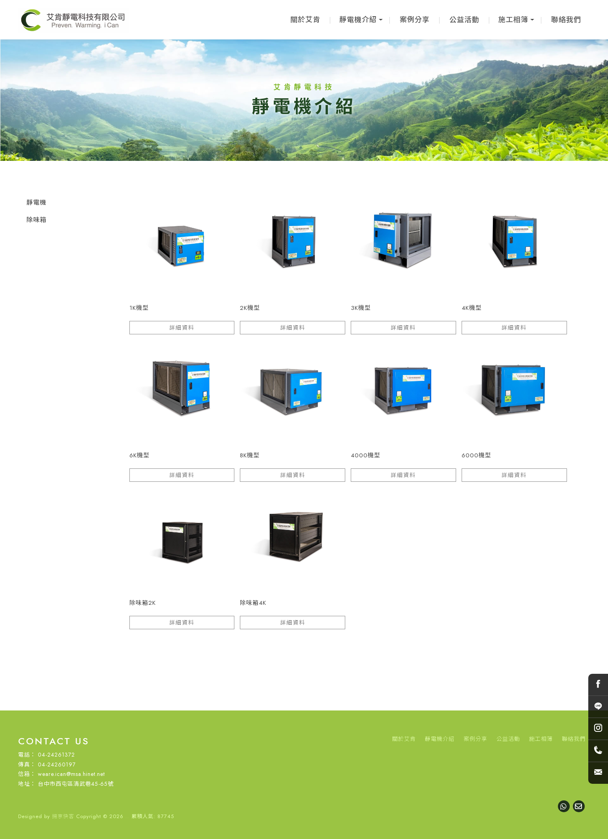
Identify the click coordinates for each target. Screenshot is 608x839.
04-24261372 (56, 755)
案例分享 (415, 20)
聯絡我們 (566, 20)
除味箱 (36, 219)
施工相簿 (513, 20)
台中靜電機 (294, 796)
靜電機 (36, 202)
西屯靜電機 (367, 796)
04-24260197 (57, 764)
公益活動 (464, 20)
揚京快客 (63, 816)
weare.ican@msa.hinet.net (71, 774)
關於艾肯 (305, 20)
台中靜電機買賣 (330, 796)
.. (127, 816)
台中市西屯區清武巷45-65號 (76, 784)
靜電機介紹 (358, 20)
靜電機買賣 (262, 796)
